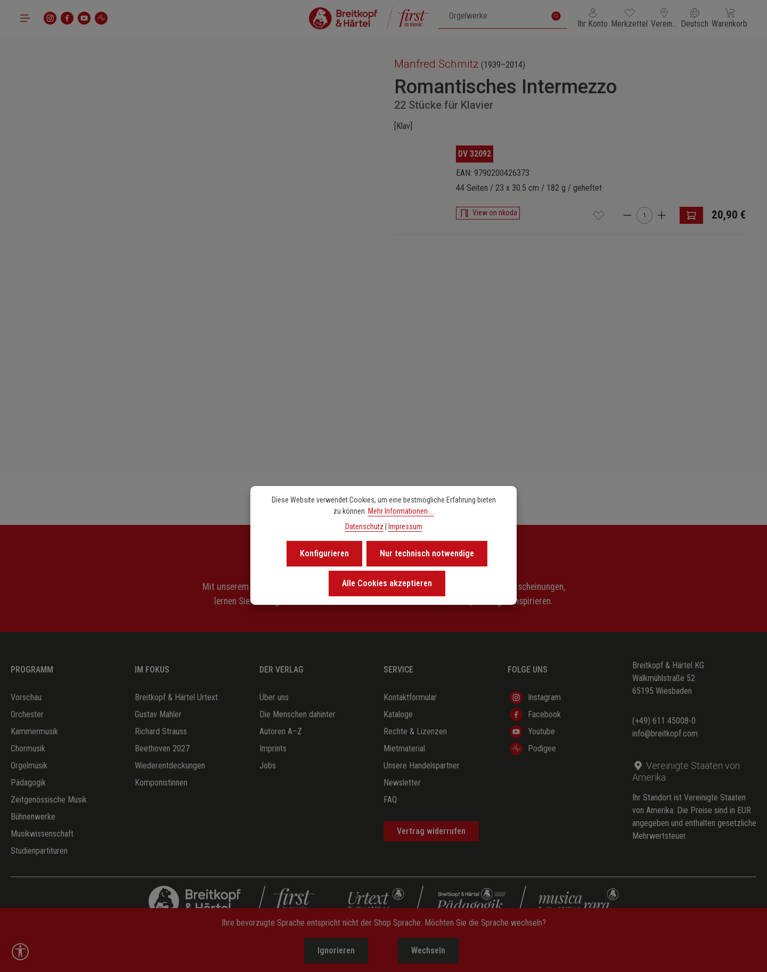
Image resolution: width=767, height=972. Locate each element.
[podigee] (101, 18)
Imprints (273, 748)
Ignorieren (336, 950)
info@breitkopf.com (665, 733)
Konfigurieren (324, 553)
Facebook (535, 714)
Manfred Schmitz (436, 64)
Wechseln (428, 950)
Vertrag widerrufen (431, 831)
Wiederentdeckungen (170, 765)
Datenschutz (364, 526)
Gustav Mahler (158, 714)
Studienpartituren (39, 851)
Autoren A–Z (280, 731)
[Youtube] (84, 18)
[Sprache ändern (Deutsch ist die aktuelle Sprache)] (694, 18)
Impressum (405, 526)
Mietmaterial (404, 748)
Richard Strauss (161, 731)
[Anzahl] (644, 215)
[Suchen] (556, 16)
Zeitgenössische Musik (49, 800)
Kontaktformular (410, 697)
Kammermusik (34, 731)
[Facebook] (67, 18)
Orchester (27, 714)
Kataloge (398, 714)
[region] (197, 222)
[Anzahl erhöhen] (661, 215)
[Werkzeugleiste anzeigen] (20, 952)
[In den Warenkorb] (691, 215)
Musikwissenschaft (42, 834)
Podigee (533, 748)
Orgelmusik (29, 765)
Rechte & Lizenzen (415, 731)
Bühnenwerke (33, 817)
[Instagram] (50, 18)
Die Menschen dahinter (297, 714)
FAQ (390, 800)
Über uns (274, 697)
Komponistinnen (161, 782)
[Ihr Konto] (592, 18)
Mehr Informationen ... (401, 511)
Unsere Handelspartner (422, 765)
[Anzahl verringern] (627, 215)
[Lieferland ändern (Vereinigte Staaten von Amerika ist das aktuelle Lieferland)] (664, 18)
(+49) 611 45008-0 (664, 721)
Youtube (532, 731)
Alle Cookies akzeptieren (387, 583)
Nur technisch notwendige (427, 553)
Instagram (535, 697)
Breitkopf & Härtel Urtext (176, 697)
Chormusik (28, 748)
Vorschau (26, 697)
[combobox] (491, 16)
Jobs (267, 765)
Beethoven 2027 (162, 748)
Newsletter (402, 782)
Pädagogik (28, 782)
